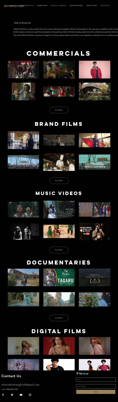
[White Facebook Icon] (2, 394)
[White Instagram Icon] (30, 394)
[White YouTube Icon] (21, 394)
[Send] (96, 392)
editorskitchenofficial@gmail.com (20, 384)
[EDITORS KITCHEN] (26, 6)
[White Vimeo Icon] (11, 394)
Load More (59, 110)
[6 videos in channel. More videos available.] (59, 80)
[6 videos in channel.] (59, 357)
